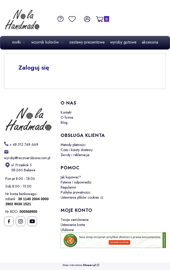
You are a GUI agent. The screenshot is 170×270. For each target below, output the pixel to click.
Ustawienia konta (73, 224)
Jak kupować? (71, 177)
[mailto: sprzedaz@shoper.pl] (28, 154)
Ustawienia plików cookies (80, 197)
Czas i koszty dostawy (77, 149)
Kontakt (66, 112)
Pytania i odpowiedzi (76, 182)
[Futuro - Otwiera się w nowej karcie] (28, 117)
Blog (64, 122)
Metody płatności (73, 144)
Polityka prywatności (75, 192)
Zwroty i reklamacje (75, 154)
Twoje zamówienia (75, 219)
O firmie (67, 117)
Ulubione (67, 229)
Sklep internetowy (79, 265)
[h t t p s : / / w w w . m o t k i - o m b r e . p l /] (21, 144)
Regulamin (68, 187)
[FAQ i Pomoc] (60, 19)
